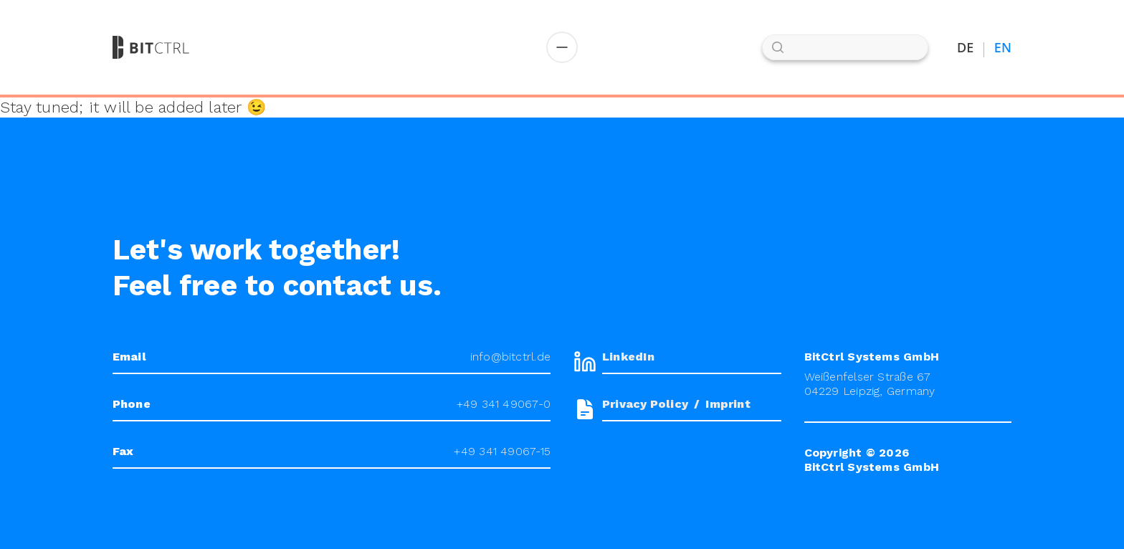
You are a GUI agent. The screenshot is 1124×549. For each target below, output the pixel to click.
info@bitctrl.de (510, 356)
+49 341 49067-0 (504, 404)
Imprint (728, 404)
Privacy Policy (645, 404)
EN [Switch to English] (1002, 47)
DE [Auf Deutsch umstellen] (965, 47)
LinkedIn (628, 356)
